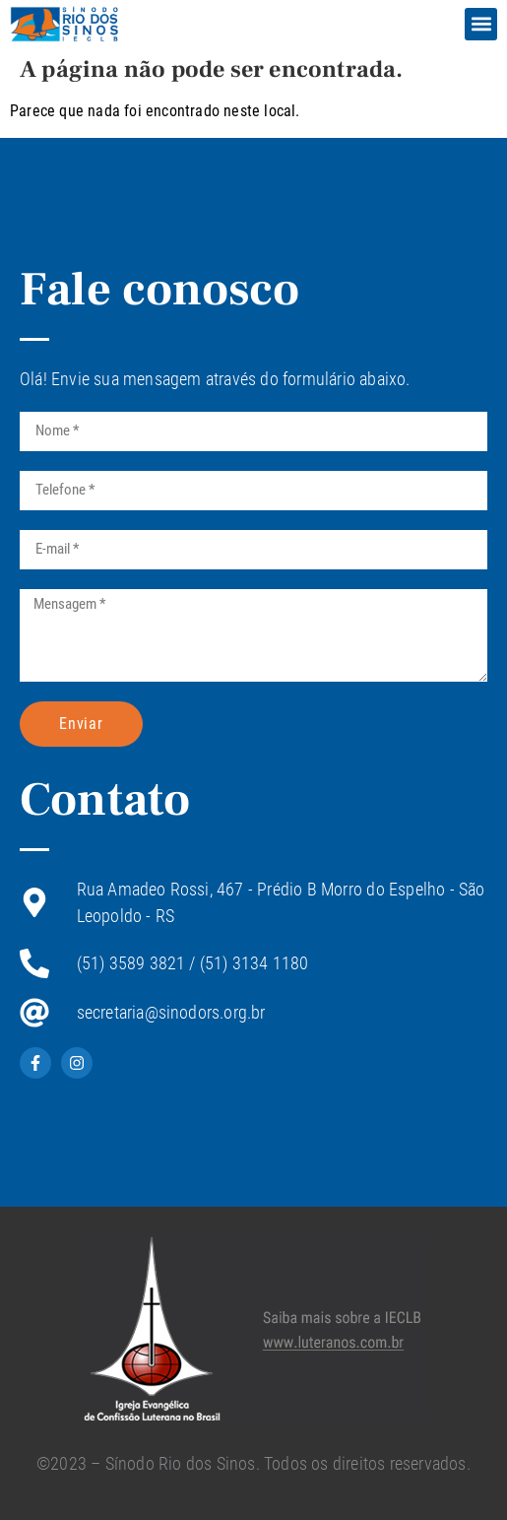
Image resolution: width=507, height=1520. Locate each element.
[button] (481, 24)
